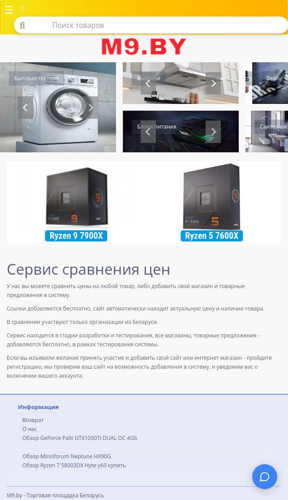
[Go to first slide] (213, 83)
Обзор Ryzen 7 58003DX (52, 465)
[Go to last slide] (148, 132)
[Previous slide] (25, 107)
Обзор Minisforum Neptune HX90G (66, 456)
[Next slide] (90, 107)
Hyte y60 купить (105, 465)
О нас (29, 429)
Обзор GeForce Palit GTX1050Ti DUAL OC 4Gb (80, 438)
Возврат (32, 420)
